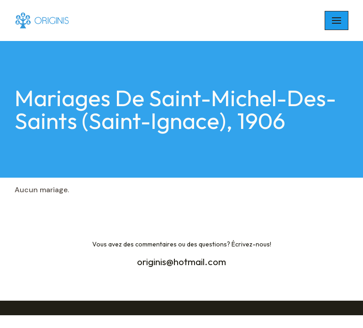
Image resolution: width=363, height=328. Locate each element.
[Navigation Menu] (336, 20)
